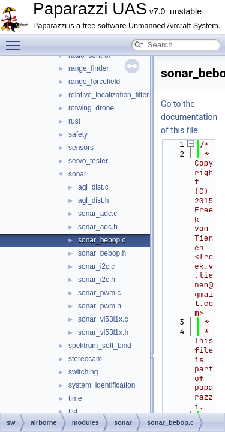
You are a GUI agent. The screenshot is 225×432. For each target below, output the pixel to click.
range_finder (88, 68)
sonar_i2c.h (96, 279)
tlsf (72, 411)
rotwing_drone (91, 108)
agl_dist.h (93, 200)
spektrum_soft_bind (99, 345)
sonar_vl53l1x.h (103, 332)
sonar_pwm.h (99, 306)
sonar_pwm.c (99, 293)
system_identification (101, 385)
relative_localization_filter (108, 95)
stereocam (85, 359)
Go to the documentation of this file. (189, 117)
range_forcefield (94, 81)
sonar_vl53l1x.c (103, 319)
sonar (77, 174)
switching (83, 372)
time (75, 398)
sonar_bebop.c (101, 240)
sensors (81, 147)
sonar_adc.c (97, 213)
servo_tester (88, 161)
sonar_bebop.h (102, 253)
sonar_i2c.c (96, 266)
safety (78, 134)
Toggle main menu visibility (16, 40)
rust (74, 121)
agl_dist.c (93, 187)
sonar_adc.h (98, 227)
